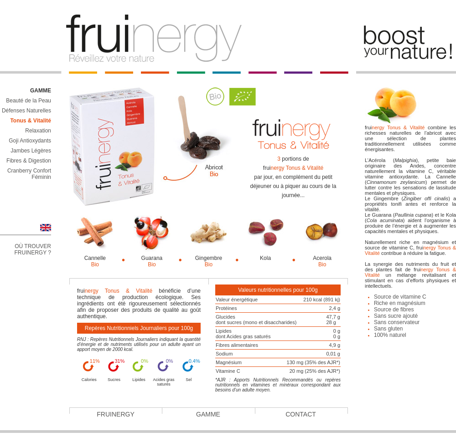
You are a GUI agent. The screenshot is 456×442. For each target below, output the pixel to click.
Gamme (208, 414)
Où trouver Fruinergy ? (33, 249)
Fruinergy (115, 414)
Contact (300, 414)
